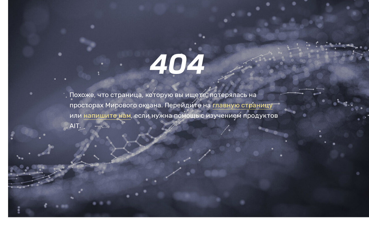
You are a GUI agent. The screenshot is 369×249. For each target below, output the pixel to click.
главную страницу (242, 105)
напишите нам (107, 115)
